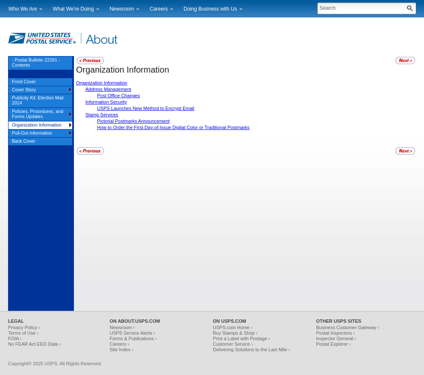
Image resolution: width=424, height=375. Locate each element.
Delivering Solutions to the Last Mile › (251, 349)
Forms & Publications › (133, 338)
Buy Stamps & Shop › (235, 333)
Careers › (119, 344)
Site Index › (121, 349)
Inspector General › (336, 338)
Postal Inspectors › (335, 333)
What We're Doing (73, 9)
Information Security (106, 101)
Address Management (108, 89)
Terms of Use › (23, 333)
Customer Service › (233, 344)
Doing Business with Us (210, 9)
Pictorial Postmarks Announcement (133, 121)
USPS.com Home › (232, 327)
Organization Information (101, 82)
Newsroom (122, 9)
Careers (159, 9)
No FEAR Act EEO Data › (34, 344)
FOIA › (15, 338)
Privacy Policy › (24, 327)
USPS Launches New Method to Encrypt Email (146, 108)
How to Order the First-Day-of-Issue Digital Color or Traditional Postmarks (173, 127)
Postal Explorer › (333, 344)
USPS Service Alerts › (132, 333)
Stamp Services (101, 114)
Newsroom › (122, 327)
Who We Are (22, 9)
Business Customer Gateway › (347, 327)
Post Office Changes (118, 95)
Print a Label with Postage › (241, 338)
